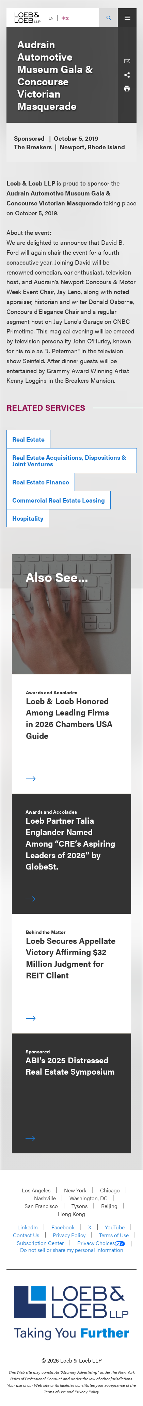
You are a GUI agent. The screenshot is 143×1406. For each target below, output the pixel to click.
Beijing (109, 1206)
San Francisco (41, 1206)
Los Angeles (36, 1190)
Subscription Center (40, 1243)
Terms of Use (114, 1235)
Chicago (110, 1190)
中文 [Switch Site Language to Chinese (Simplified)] (65, 18)
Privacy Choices (101, 1243)
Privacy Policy (69, 1235)
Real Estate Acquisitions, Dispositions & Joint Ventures (69, 460)
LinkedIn (27, 1227)
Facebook (63, 1227)
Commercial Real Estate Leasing (58, 500)
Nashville (45, 1198)
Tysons (80, 1206)
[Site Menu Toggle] (127, 17)
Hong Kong (71, 1214)
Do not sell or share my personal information (71, 1250)
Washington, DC (88, 1198)
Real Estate (28, 439)
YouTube (115, 1227)
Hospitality (27, 518)
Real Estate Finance (40, 482)
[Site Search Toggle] (108, 17)
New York (75, 1190)
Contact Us (26, 1235)
